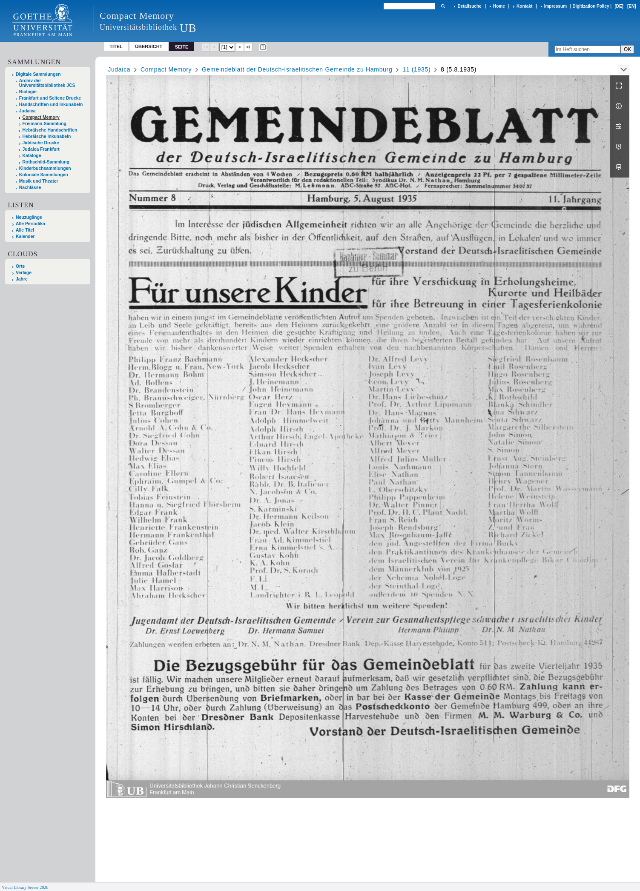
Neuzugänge (29, 217)
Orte (20, 266)
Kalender (25, 236)
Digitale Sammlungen (38, 74)
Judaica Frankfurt (41, 149)
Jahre (22, 279)
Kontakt (524, 6)
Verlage (24, 272)
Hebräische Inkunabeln (47, 136)
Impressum (555, 6)
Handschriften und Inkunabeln (51, 104)
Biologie (28, 91)
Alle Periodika (30, 223)
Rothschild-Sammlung (46, 162)
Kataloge (32, 155)
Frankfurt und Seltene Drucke (50, 98)
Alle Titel (25, 230)
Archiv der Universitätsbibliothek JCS (47, 83)
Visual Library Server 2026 (25, 887)
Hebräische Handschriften (50, 130)
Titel (116, 46)
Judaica (27, 111)
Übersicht (148, 46)
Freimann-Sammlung (44, 123)
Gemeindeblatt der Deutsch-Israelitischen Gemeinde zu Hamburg (297, 69)
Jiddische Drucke (41, 142)
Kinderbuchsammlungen (45, 168)
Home (499, 6)
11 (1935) (416, 69)
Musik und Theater (38, 181)
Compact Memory (41, 117)
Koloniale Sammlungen (43, 174)
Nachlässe (30, 187)
